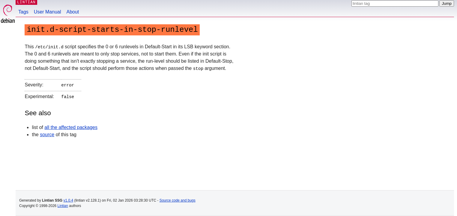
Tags (23, 11)
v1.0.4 (68, 200)
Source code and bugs (178, 200)
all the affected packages (70, 125)
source (47, 133)
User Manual (47, 11)
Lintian (63, 206)
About (73, 11)
